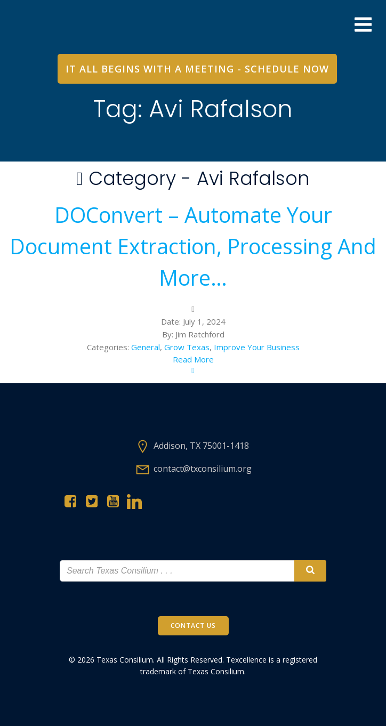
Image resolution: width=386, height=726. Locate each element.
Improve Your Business (257, 347)
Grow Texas (187, 347)
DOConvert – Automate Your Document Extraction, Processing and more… (193, 246)
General (145, 347)
